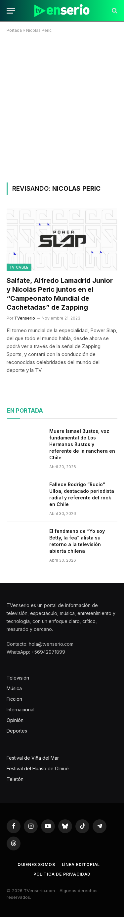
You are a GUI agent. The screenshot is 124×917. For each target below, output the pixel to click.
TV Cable (19, 267)
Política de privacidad (62, 874)
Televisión (18, 678)
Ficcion (14, 699)
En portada (25, 410)
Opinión (15, 720)
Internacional (20, 709)
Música (14, 688)
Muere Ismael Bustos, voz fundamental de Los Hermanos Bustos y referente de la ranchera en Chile (82, 444)
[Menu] (11, 10)
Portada (14, 30)
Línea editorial (81, 864)
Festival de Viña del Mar (33, 758)
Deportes (17, 731)
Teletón (15, 779)
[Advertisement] (62, 106)
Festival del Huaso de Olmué (38, 768)
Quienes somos (36, 864)
